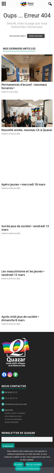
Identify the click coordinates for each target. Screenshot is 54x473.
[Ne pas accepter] (50, 460)
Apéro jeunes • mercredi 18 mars (23, 184)
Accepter (18, 464)
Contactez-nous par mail (14, 404)
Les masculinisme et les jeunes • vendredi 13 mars (22, 273)
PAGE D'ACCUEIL (36, 36)
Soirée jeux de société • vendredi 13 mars (25, 228)
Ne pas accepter (34, 464)
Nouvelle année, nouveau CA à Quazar (26, 130)
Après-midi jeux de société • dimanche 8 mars (20, 318)
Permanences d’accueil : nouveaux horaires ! (24, 86)
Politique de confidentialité (27, 469)
